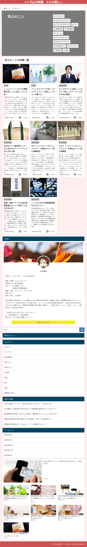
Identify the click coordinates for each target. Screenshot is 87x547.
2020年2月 (8, 435)
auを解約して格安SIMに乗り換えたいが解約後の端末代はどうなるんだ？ (30, 409)
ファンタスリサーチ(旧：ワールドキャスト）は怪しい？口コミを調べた (43, 91)
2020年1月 (8, 440)
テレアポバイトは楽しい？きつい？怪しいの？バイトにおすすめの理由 (70, 91)
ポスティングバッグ (62, 41)
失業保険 (70, 29)
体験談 (58, 50)
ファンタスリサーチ (62, 24)
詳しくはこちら (43, 322)
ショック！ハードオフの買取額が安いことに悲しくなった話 (15, 91)
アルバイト (59, 16)
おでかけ (7, 347)
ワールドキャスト (62, 37)
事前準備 (59, 29)
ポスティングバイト (62, 20)
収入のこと (8, 362)
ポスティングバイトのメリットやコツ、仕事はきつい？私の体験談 (70, 148)
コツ (75, 24)
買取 (66, 50)
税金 (5, 377)
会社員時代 (8, 357)
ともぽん (25, 117)
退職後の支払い (9, 393)
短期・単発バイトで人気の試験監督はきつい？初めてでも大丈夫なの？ (15, 205)
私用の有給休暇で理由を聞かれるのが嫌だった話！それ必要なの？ (28, 419)
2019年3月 (8, 455)
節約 (5, 388)
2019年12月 (8, 445)
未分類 (6, 372)
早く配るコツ (60, 46)
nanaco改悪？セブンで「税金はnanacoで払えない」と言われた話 (27, 403)
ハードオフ (73, 46)
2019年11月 (8, 450)
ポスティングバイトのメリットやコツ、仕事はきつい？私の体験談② (43, 148)
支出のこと (8, 367)
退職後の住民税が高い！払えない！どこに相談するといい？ (25, 424)
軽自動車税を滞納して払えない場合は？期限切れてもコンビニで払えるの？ (31, 414)
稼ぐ (6, 85)
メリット (59, 33)
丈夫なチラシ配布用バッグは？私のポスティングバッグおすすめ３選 (15, 148)
